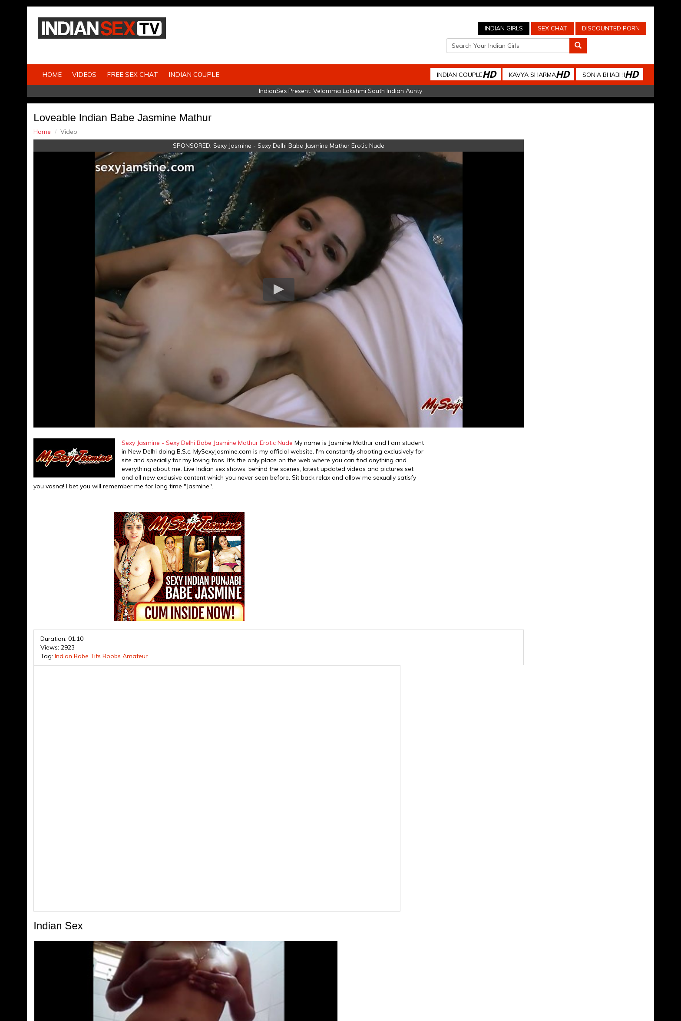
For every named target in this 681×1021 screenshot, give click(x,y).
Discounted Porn (451, 28)
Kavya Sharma (525, 59)
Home (66, 60)
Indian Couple (208, 60)
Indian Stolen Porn (270, 943)
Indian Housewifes (327, 943)
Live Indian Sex (523, 943)
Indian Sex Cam (160, 943)
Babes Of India (380, 943)
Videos (98, 60)
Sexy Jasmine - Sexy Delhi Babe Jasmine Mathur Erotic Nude (261, 131)
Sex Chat (393, 28)
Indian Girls (344, 28)
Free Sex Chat (146, 60)
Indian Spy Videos (213, 943)
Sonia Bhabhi (596, 59)
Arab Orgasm (425, 943)
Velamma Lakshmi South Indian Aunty (367, 76)
